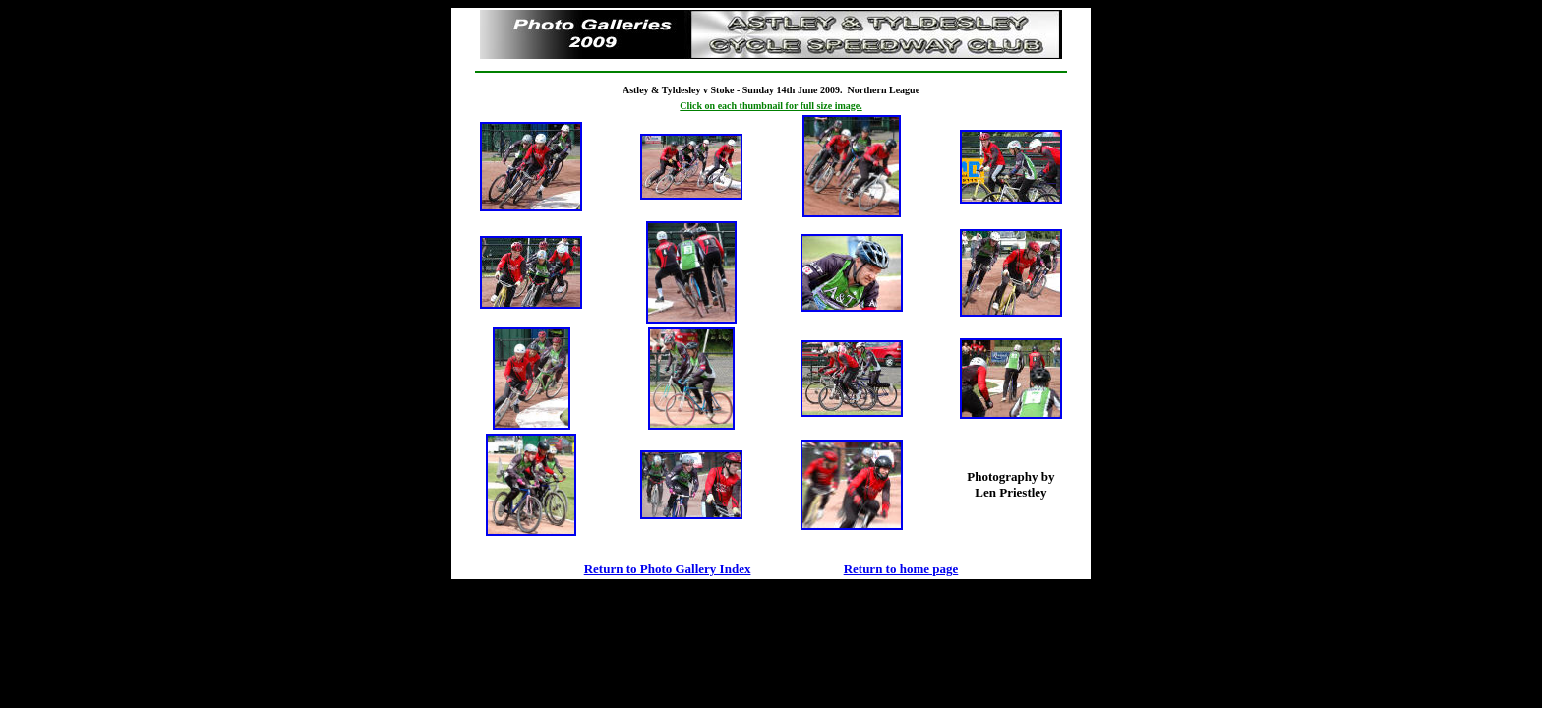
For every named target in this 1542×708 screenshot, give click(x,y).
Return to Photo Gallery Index (667, 568)
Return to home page (901, 568)
